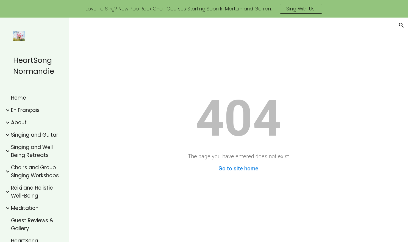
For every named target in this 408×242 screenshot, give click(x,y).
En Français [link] (25, 110)
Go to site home (238, 168)
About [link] (19, 122)
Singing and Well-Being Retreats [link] (33, 151)
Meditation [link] (24, 208)
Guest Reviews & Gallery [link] (32, 224)
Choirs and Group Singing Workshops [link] (35, 171)
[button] (401, 25)
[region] (204, 9)
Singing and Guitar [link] (34, 135)
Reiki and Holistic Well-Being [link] (32, 191)
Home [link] (18, 98)
